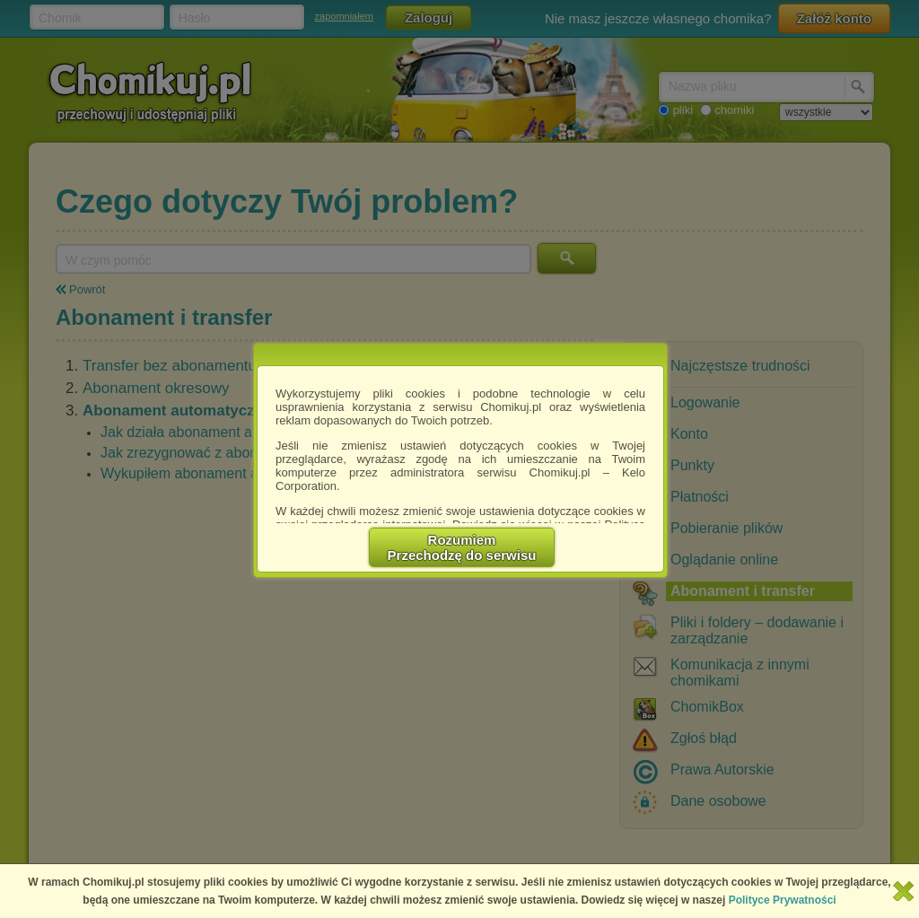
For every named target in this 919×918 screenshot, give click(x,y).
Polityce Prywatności (782, 900)
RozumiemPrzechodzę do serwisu (462, 547)
